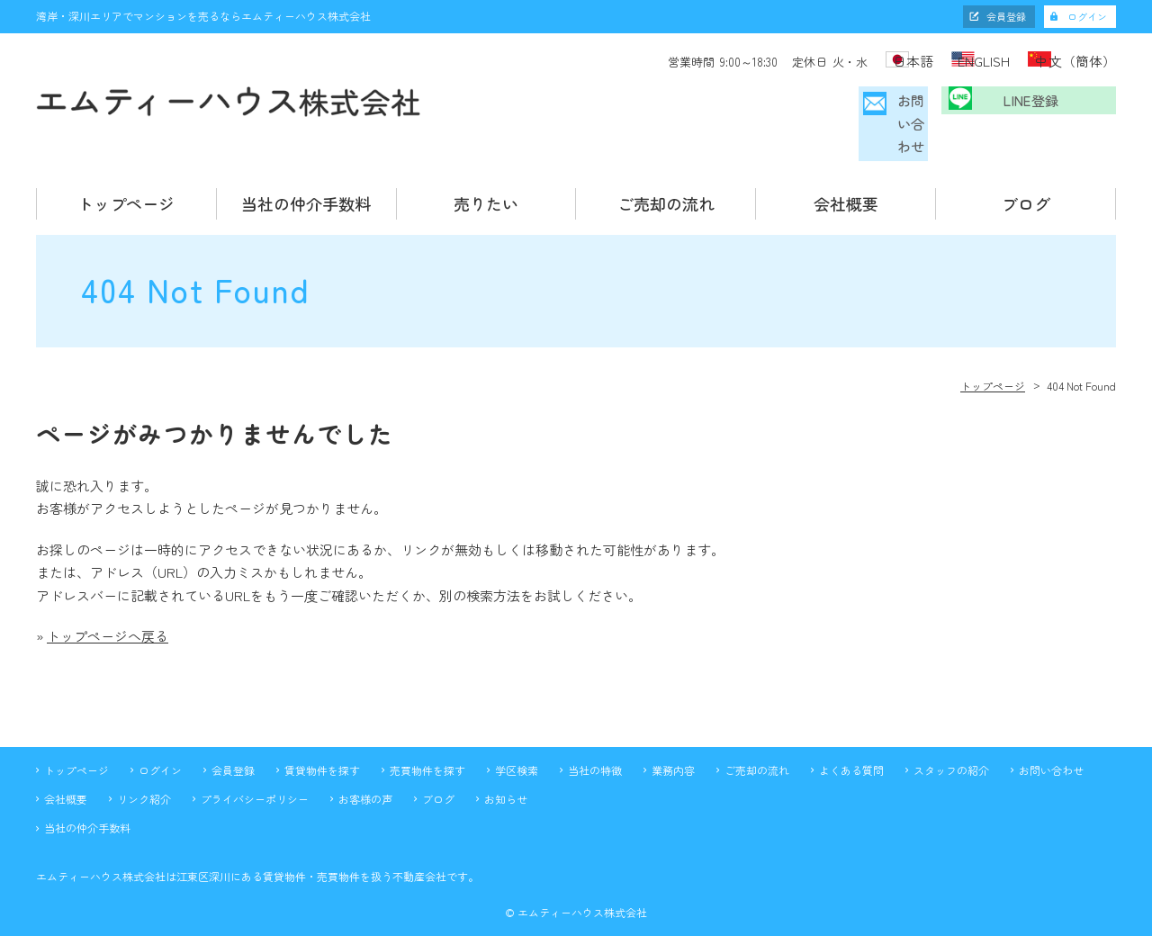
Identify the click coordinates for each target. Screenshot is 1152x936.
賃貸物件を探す (322, 742)
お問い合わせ (852, 110)
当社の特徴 (595, 742)
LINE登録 (1040, 110)
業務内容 (673, 742)
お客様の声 (365, 771)
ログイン (1087, 16)
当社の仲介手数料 (306, 176)
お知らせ (505, 771)
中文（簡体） (1078, 59)
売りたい (486, 176)
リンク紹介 (144, 771)
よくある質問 (851, 742)
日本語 (872, 59)
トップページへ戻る (107, 608)
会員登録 (1006, 16)
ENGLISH (965, 59)
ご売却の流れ (666, 176)
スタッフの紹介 (951, 742)
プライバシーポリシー (255, 771)
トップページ (126, 176)
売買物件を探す (427, 742)
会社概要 (846, 176)
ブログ (1026, 176)
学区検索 (516, 742)
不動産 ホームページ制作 (576, 920)
